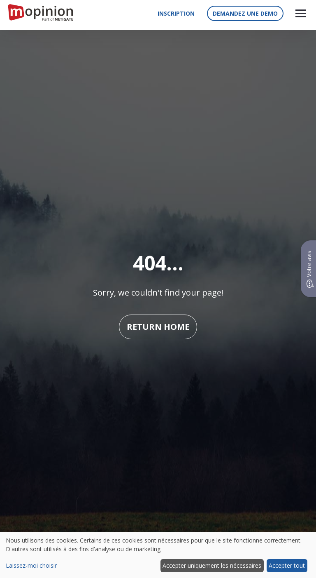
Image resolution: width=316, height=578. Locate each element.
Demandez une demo (245, 13)
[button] (300, 13)
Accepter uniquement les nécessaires (212, 565)
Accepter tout (287, 565)
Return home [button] (158, 326)
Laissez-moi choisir (31, 565)
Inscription (176, 13)
